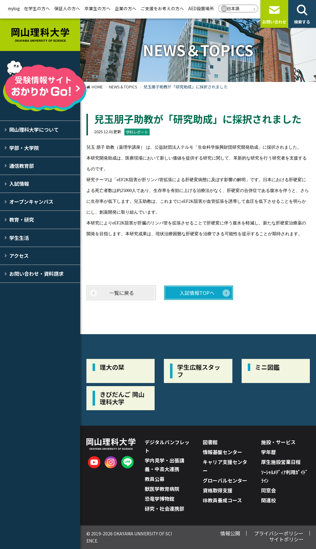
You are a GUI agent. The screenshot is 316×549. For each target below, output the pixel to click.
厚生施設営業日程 (281, 462)
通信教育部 (21, 165)
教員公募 (154, 479)
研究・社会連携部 (164, 508)
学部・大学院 (24, 147)
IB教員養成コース (222, 500)
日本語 (233, 8)
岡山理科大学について (34, 129)
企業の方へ (125, 8)
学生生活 (19, 237)
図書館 (210, 442)
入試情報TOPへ (197, 292)
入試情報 (19, 183)
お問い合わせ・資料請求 (36, 273)
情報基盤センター (222, 452)
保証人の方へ (67, 8)
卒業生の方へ (97, 8)
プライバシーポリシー (278, 533)
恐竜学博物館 (159, 498)
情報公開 (230, 533)
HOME (97, 87)
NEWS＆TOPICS (123, 87)
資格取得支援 (217, 490)
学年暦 (268, 452)
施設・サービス (278, 442)
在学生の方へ (37, 8)
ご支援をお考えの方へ (162, 8)
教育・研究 (21, 219)
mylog (14, 8)
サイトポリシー (286, 539)
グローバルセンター (225, 480)
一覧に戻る (121, 292)
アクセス (19, 255)
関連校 (268, 500)
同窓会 (268, 490)
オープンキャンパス (31, 201)
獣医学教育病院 (162, 488)
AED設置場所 (201, 8)
